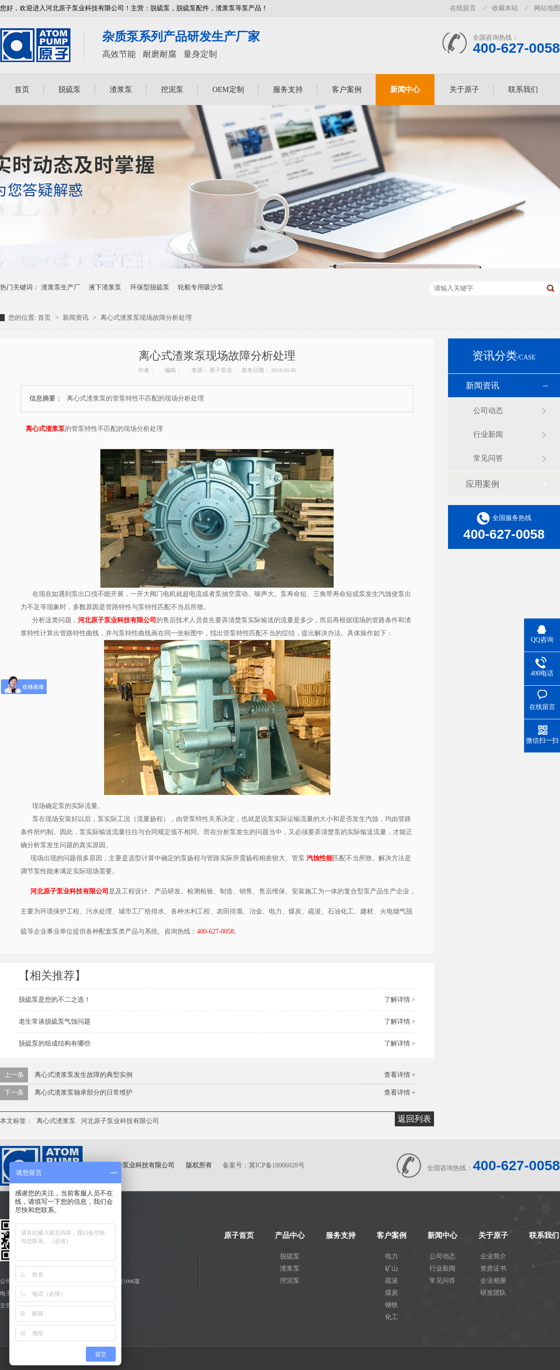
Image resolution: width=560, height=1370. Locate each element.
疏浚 (391, 1280)
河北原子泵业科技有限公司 (117, 620)
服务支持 (288, 89)
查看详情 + (399, 1074)
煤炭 (391, 1292)
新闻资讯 (77, 317)
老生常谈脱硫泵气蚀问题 (55, 1021)
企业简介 (493, 1256)
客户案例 (347, 89)
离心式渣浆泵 (45, 428)
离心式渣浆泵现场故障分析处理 (146, 317)
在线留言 (463, 8)
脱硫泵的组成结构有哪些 (55, 1043)
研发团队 (493, 1292)
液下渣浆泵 (105, 287)
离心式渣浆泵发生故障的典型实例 (84, 1074)
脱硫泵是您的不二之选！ (55, 999)
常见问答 (488, 458)
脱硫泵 (69, 89)
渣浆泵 (121, 89)
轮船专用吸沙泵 (201, 287)
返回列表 (414, 1119)
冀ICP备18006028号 (277, 1165)
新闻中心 (405, 89)
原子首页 (239, 1235)
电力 (391, 1256)
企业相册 (493, 1280)
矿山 (391, 1268)
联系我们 (523, 89)
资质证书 (493, 1268)
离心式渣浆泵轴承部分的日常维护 (84, 1092)
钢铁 (391, 1304)
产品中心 (290, 1235)
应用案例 (482, 484)
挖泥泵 (172, 89)
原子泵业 (221, 370)
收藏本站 (505, 8)
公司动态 (488, 411)
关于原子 (464, 89)
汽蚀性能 (320, 858)
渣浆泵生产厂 (60, 287)
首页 (21, 89)
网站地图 (547, 8)
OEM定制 (228, 89)
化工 (391, 1317)
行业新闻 (488, 434)
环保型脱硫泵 (149, 287)
